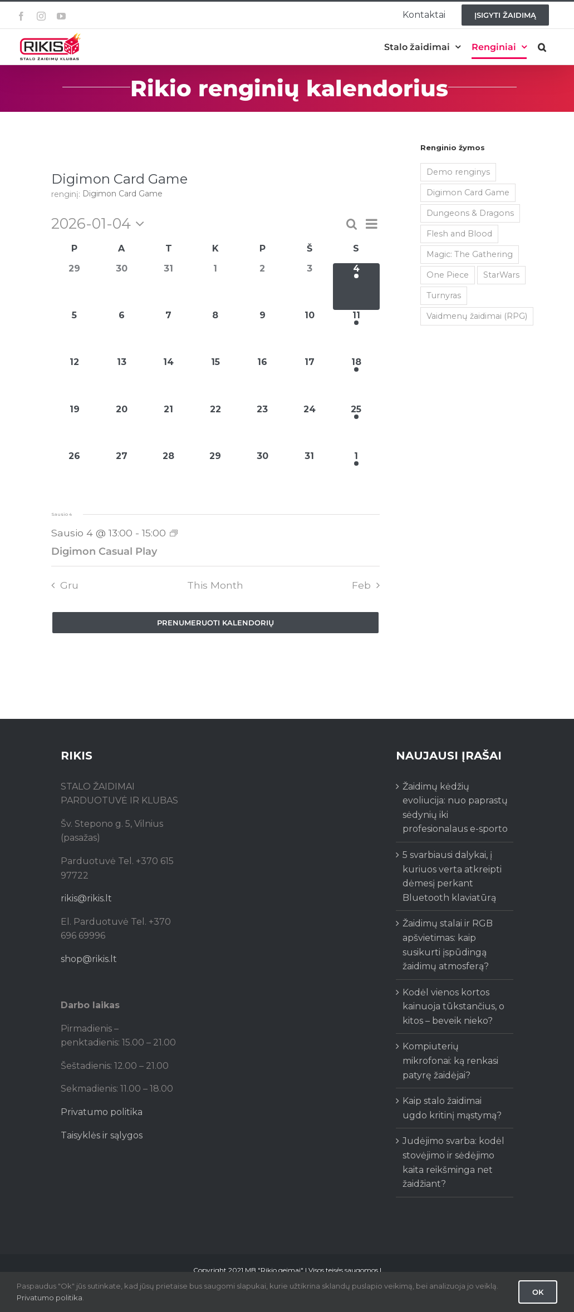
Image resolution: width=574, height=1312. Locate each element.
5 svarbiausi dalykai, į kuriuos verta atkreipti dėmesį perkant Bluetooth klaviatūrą (452, 876)
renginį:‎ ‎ (66, 194)
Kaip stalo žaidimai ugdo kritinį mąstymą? (452, 1108)
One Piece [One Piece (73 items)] (447, 275)
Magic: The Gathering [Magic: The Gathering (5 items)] (469, 254)
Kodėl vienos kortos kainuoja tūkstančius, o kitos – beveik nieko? (453, 1006)
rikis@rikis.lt (86, 898)
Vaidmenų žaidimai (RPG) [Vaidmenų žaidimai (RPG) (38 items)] (476, 316)
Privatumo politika (102, 1112)
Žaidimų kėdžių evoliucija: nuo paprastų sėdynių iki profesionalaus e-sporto (455, 808)
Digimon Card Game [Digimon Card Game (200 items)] (467, 193)
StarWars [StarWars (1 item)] (501, 275)
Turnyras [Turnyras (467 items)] (443, 295)
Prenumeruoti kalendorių (215, 622)
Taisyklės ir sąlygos (102, 1135)
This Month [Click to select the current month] (215, 585)
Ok (537, 1292)
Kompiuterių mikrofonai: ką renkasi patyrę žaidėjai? (450, 1060)
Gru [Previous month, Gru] (69, 585)
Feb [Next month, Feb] (361, 585)
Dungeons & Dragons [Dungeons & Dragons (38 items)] (470, 213)
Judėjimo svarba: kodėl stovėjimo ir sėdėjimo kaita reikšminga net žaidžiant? (453, 1162)
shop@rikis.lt (89, 959)
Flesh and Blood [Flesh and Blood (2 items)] (459, 234)
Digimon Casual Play (104, 551)
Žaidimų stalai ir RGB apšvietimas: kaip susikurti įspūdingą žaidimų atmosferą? (448, 944)
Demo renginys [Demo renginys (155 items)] (458, 172)
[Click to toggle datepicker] (100, 223)
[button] (542, 47)
